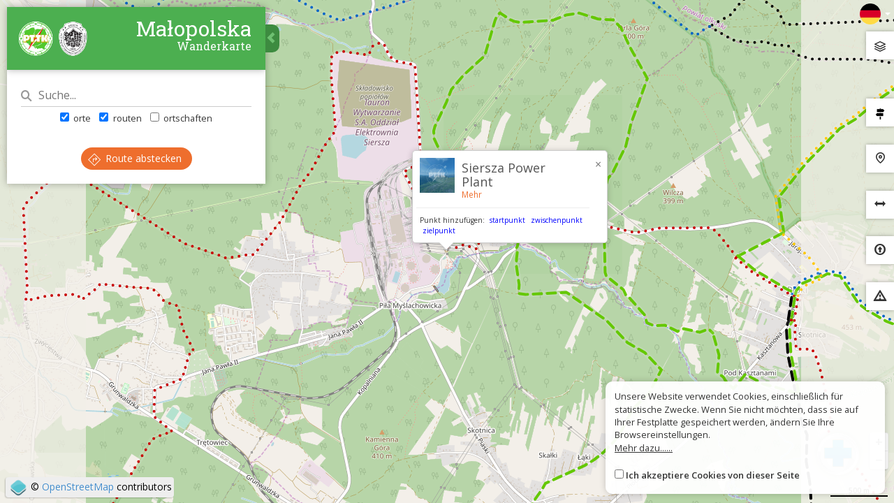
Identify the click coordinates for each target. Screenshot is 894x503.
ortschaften (181, 118)
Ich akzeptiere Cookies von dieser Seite (713, 475)
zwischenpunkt (556, 220)
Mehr (472, 195)
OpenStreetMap (78, 486)
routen (120, 118)
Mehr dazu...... (644, 448)
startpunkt (507, 220)
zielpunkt (439, 230)
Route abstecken (135, 158)
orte (75, 118)
